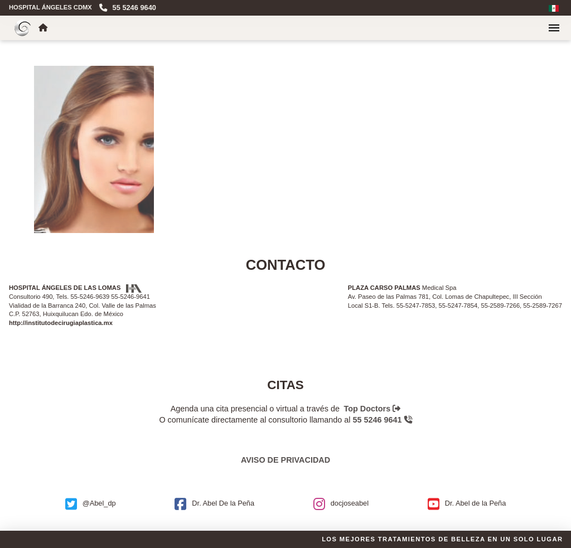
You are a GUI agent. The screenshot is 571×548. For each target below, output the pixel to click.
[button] (554, 28)
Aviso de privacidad (285, 459)
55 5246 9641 (382, 419)
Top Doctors (372, 408)
